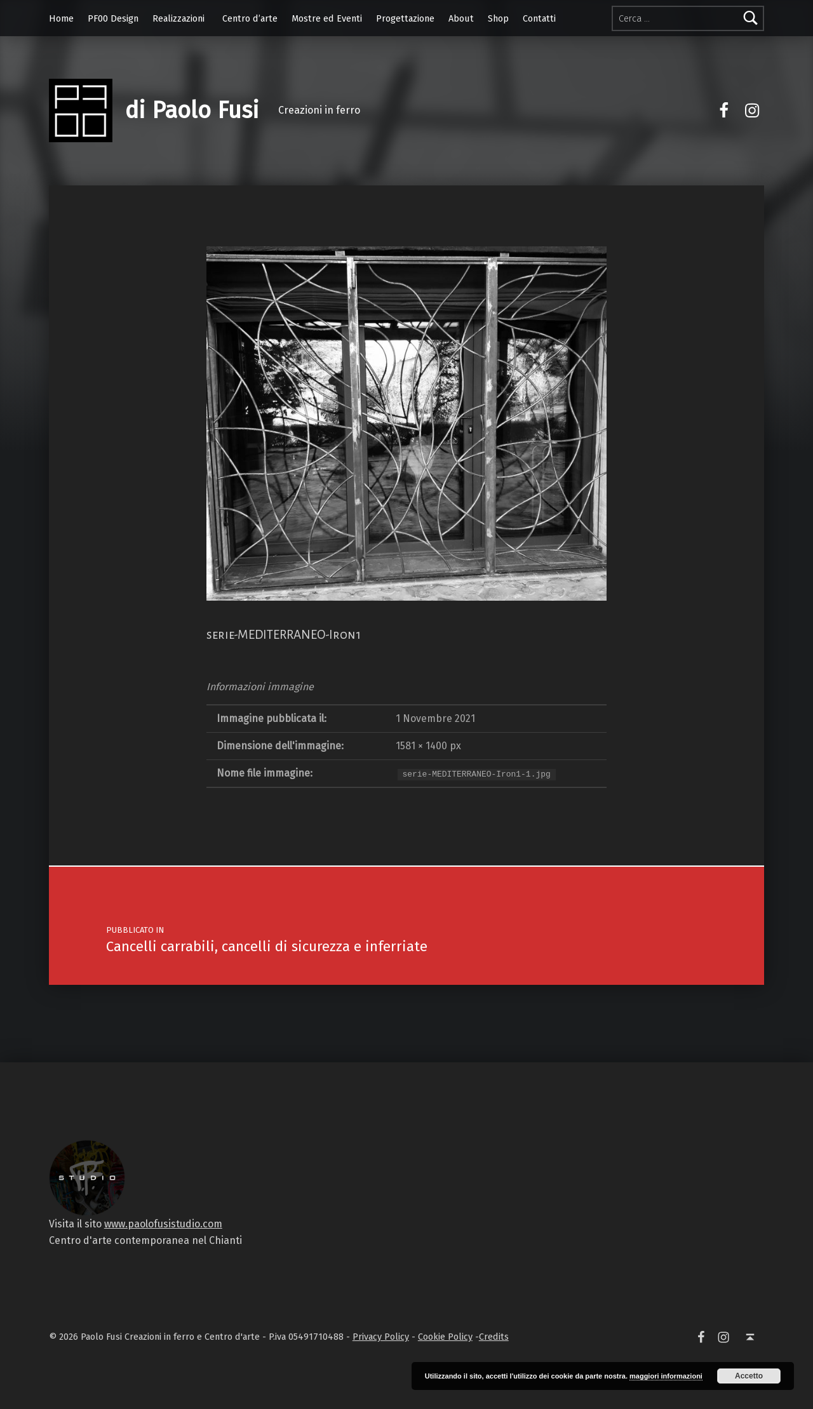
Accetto (749, 1376)
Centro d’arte (250, 18)
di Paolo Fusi (192, 110)
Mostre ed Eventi (327, 18)
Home (61, 18)
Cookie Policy (445, 1336)
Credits (494, 1336)
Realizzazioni (178, 18)
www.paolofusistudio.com (163, 1224)
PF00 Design (113, 18)
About (461, 18)
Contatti (539, 18)
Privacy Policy (381, 1336)
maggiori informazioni (665, 1376)
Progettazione (405, 18)
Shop (498, 18)
